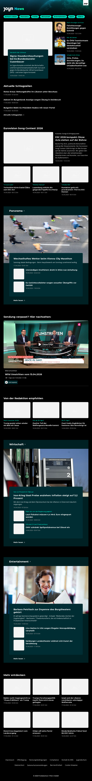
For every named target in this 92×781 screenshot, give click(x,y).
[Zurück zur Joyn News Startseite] (14, 9)
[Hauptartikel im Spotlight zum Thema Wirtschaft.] (17, 444)
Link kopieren (11, 382)
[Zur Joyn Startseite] (85, 2)
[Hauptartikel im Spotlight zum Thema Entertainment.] (20, 561)
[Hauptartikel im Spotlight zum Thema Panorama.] (17, 210)
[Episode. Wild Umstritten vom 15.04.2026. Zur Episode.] (46, 350)
